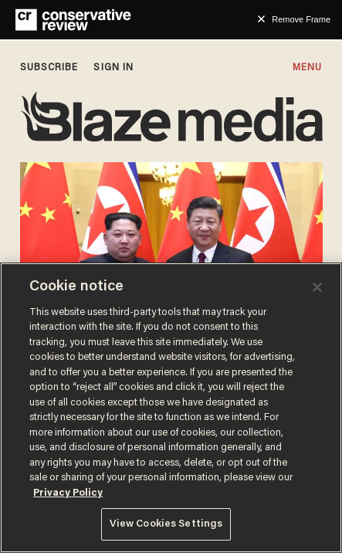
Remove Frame (301, 19)
